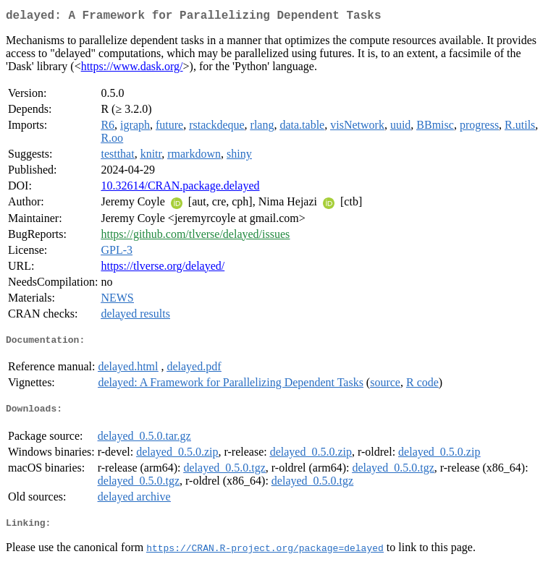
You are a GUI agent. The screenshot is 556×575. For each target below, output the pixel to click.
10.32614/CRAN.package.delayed (180, 188)
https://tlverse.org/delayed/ (162, 269)
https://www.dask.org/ (132, 69)
